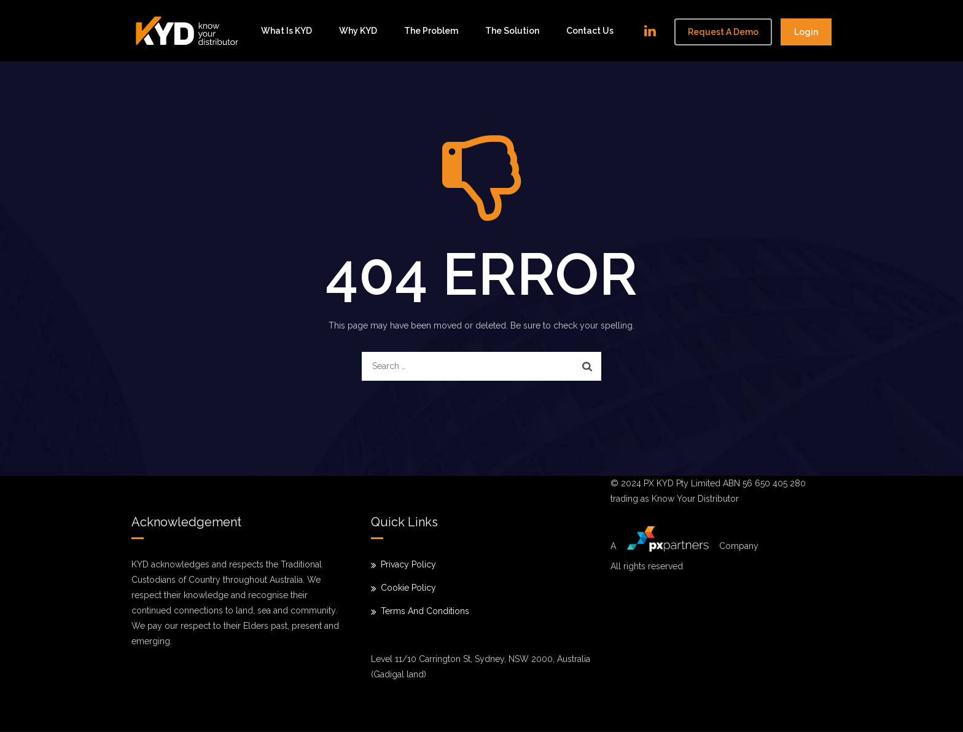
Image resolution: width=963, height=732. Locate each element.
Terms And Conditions (425, 611)
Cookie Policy (408, 588)
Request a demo (723, 32)
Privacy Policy (408, 564)
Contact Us (590, 31)
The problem (431, 31)
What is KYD (286, 31)
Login (806, 32)
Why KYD (358, 31)
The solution (512, 31)
